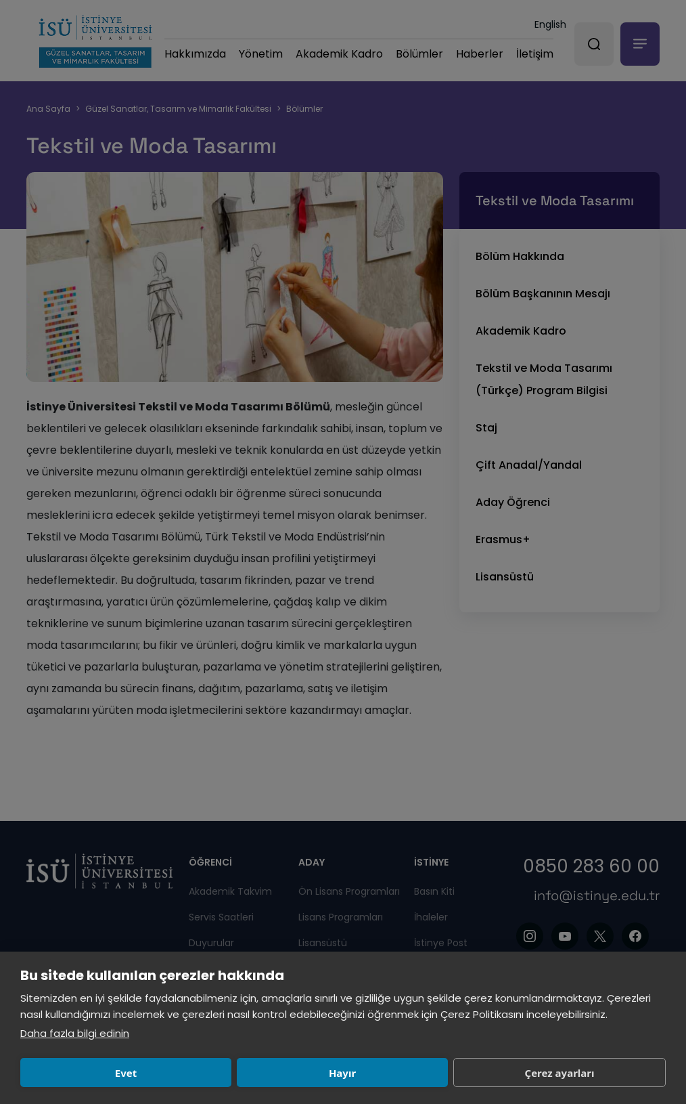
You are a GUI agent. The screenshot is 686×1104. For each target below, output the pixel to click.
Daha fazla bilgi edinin (74, 1033)
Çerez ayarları (349, 1073)
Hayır (215, 1073)
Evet (84, 1073)
